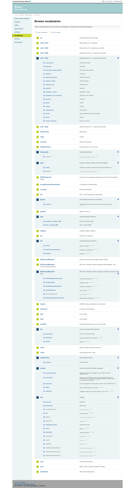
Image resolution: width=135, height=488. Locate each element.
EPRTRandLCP (45, 177)
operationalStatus (51, 373)
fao (41, 194)
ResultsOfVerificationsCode (54, 286)
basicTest (48, 402)
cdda (42, 137)
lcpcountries (49, 334)
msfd (42, 347)
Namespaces (18, 42)
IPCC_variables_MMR (52, 225)
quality (47, 102)
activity (48, 167)
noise (42, 352)
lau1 (41, 314)
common (43, 142)
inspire (42, 304)
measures (48, 74)
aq (41, 38)
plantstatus (49, 337)
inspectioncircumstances (53, 249)
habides (43, 231)
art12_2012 (44, 43)
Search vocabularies (42, 32)
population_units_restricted (54, 95)
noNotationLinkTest (51, 424)
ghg (41, 216)
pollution (48, 88)
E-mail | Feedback (20, 482)
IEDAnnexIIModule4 (47, 271)
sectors (48, 341)
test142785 (49, 432)
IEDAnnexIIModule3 (47, 264)
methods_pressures (51, 77)
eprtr (42, 163)
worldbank (44, 472)
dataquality (44, 152)
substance (49, 391)
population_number (51, 92)
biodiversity (44, 132)
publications (44, 357)
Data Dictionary (29, 15)
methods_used (50, 84)
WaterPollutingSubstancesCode (55, 298)
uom (42, 461)
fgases (42, 199)
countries (48, 204)
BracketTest (49, 405)
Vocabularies (18, 35)
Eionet (22, 15)
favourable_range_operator (53, 70)
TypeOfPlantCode (51, 290)
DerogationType (50, 282)
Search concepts (56, 32)
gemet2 (43, 211)
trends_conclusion (51, 121)
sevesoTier (49, 383)
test (41, 397)
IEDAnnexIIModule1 (47, 259)
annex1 (48, 245)
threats (48, 113)
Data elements (18, 28)
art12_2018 (44, 48)
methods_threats (50, 81)
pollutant (48, 253)
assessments (49, 63)
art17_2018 (44, 127)
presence (48, 99)
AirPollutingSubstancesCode (54, 278)
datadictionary (45, 147)
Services (17, 39)
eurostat (43, 189)
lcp (41, 329)
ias (41, 236)
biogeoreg (48, 66)
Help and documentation (21, 18)
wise (42, 466)
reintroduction (50, 110)
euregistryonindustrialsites (50, 184)
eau (47, 413)
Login (105, 1)
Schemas (17, 32)
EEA (22, 1)
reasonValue (49, 377)
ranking (48, 106)
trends (47, 117)
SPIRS (47, 387)
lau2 (41, 319)
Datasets (17, 22)
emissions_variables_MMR (53, 221)
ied (41, 241)
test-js (47, 428)
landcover (44, 309)
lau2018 (43, 324)
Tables (16, 25)
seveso (42, 368)
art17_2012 (44, 58)
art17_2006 (44, 53)
